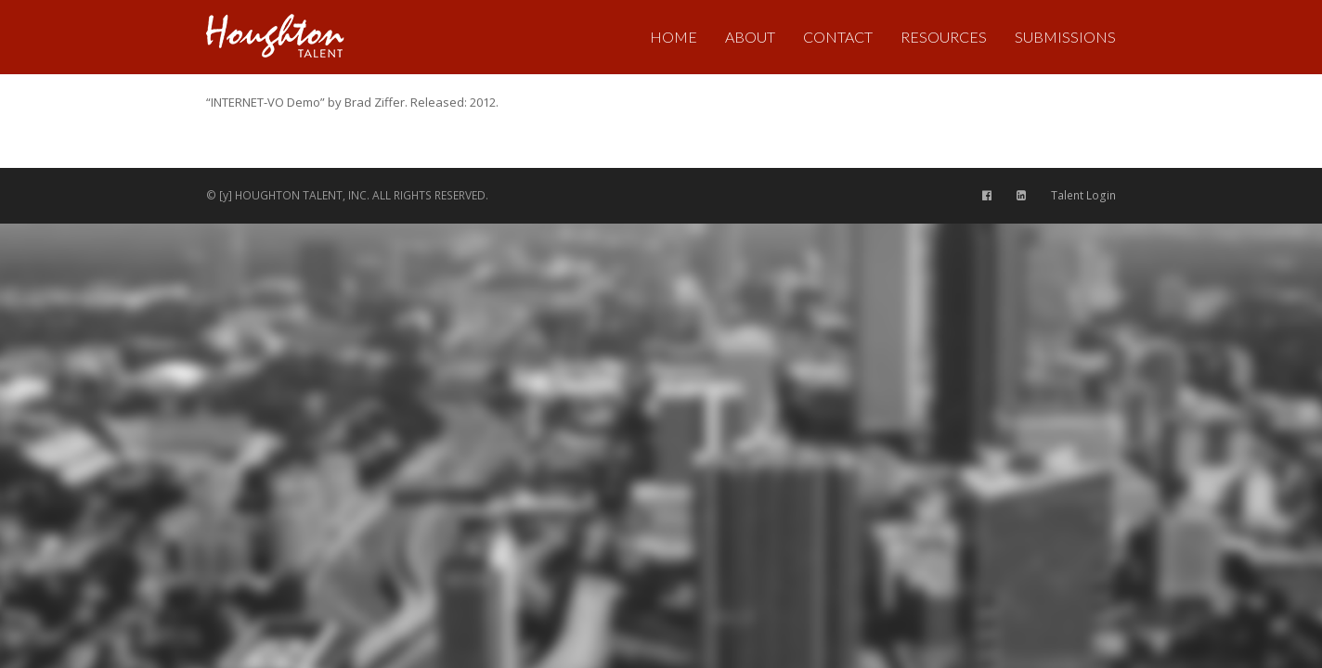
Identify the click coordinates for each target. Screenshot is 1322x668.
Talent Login (1083, 195)
